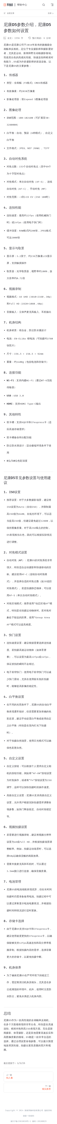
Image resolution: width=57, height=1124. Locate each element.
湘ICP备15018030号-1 (20, 1121)
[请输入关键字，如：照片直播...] (43, 5)
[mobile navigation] (52, 5)
